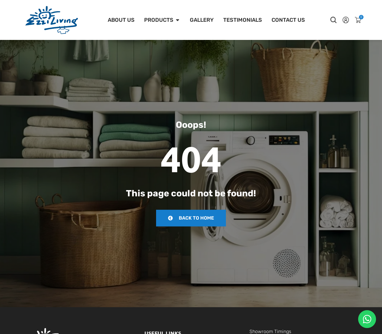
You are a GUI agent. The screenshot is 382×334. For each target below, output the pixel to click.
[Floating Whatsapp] (367, 319)
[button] (333, 20)
